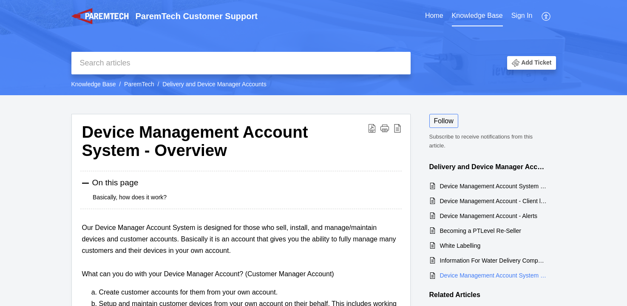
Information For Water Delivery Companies (494, 260)
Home (434, 15)
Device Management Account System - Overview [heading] (195, 141)
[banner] (313, 47)
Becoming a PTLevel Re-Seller (480, 230)
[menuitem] (434, 16)
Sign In (522, 15)
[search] (241, 63)
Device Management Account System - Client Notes (494, 186)
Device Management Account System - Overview (494, 275)
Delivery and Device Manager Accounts (214, 84)
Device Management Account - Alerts (489, 215)
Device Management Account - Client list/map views (494, 201)
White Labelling (460, 245)
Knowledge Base (477, 15)
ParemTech (139, 84)
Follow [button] (444, 121)
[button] (546, 16)
